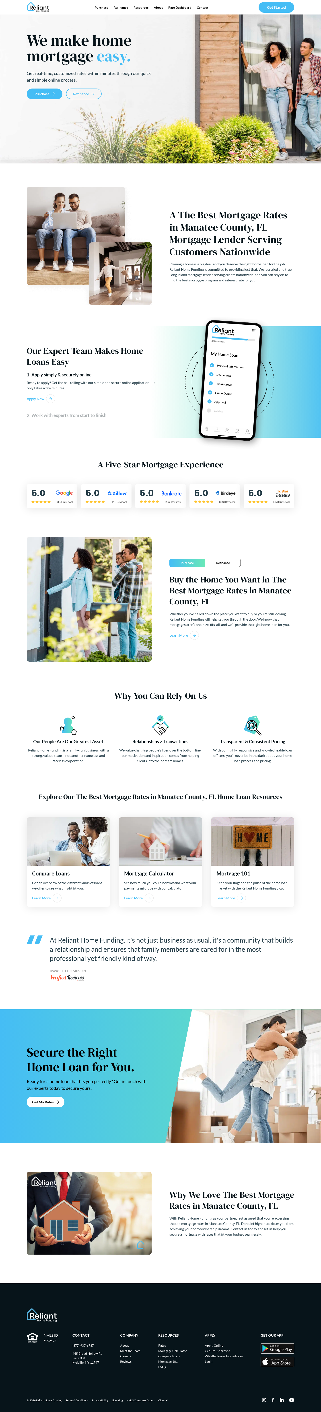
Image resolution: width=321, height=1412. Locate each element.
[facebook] (273, 1400)
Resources (141, 7)
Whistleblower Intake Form (224, 1356)
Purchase (101, 7)
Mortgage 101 (168, 1361)
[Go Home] (38, 7)
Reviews (126, 1361)
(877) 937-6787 (83, 1345)
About (158, 7)
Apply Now (35, 398)
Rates (162, 1345)
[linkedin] (282, 1400)
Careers (125, 1356)
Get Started (276, 7)
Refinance (121, 7)
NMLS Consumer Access (140, 1400)
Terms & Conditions (77, 1400)
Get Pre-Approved (217, 1351)
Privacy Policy (100, 1400)
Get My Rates (43, 1102)
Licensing (117, 1400)
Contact (202, 7)
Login (208, 1361)
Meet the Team (130, 1351)
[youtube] (291, 1400)
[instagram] (264, 1400)
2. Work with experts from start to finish (66, 415)
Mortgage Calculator (172, 1351)
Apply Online (214, 1345)
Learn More (178, 635)
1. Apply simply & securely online (59, 375)
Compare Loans (169, 1356)
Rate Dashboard (179, 7)
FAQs (162, 1367)
